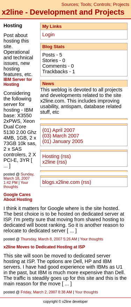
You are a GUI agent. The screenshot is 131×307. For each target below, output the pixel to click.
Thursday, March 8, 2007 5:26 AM (49, 239)
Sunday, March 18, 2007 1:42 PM (18, 178)
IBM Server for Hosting (17, 82)
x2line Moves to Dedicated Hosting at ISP (44, 247)
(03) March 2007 (60, 135)
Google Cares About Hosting (17, 197)
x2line (49, 162)
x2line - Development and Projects (63, 12)
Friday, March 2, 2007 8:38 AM (46, 292)
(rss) (66, 156)
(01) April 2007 (58, 130)
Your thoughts (15, 184)
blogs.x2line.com (61, 182)
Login (48, 34)
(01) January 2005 (62, 141)
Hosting (50, 156)
